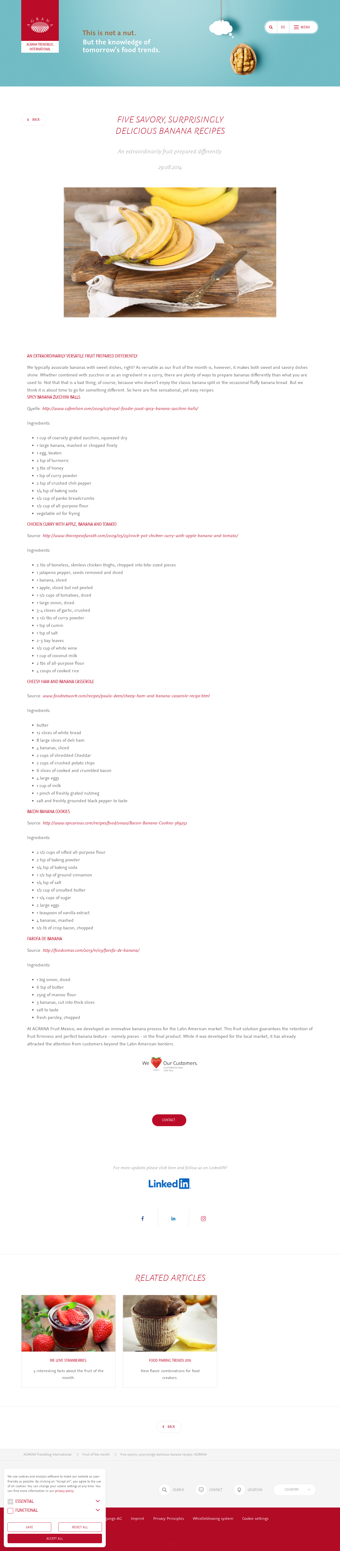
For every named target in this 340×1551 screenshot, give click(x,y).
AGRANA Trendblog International (48, 1454)
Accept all (55, 1538)
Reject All (80, 1527)
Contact (169, 1120)
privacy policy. (64, 1491)
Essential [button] (21, 1502)
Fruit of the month (96, 1454)
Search (171, 1490)
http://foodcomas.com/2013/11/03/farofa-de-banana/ (91, 950)
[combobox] (294, 1490)
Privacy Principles (168, 1518)
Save (29, 1527)
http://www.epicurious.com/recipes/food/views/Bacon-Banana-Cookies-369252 (115, 823)
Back (35, 119)
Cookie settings (255, 1518)
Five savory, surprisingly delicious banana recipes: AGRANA (163, 1454)
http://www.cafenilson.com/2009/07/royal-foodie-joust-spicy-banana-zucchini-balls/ (120, 408)
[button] (142, 1218)
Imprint (137, 1518)
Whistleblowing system (213, 1518)
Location (248, 1490)
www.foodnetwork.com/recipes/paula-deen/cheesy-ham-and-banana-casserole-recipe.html (126, 696)
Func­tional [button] (23, 1511)
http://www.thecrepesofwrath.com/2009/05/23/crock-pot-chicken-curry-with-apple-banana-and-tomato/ (140, 536)
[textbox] (292, 1490)
